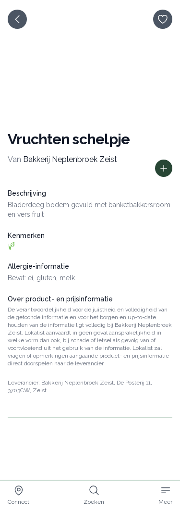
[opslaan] (162, 19)
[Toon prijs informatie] (163, 168)
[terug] (17, 19)
